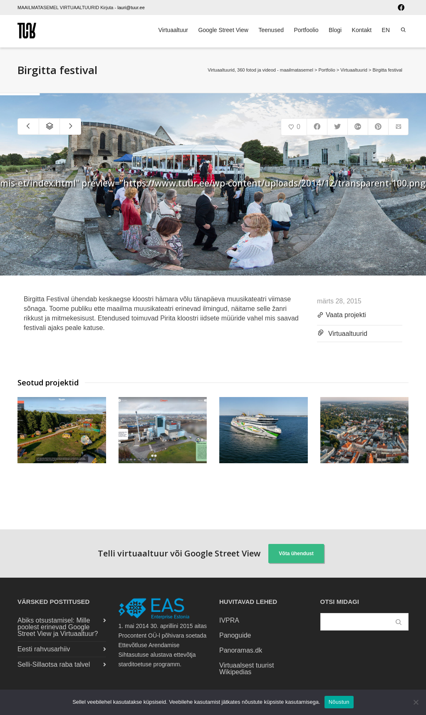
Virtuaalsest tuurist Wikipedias (246, 668)
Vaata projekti (341, 315)
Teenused (271, 30)
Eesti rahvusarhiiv (43, 649)
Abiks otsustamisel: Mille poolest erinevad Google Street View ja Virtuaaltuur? (57, 627)
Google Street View (223, 30)
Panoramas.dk (240, 650)
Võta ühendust (296, 553)
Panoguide (235, 635)
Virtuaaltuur (173, 30)
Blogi (335, 30)
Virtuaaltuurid (347, 333)
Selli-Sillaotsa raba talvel (53, 664)
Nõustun (339, 702)
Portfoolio (306, 30)
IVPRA (229, 620)
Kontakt (362, 30)
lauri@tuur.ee (131, 7)
